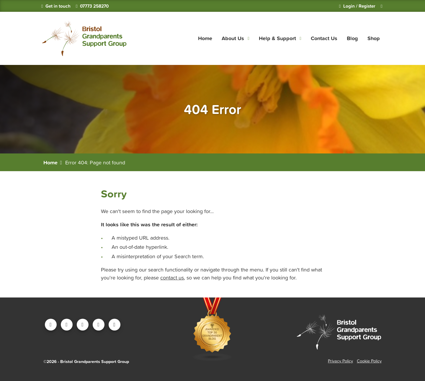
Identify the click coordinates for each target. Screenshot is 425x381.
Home (205, 38)
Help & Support (277, 38)
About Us (233, 38)
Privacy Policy (340, 361)
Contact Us (324, 38)
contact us (172, 278)
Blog (352, 38)
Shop (373, 38)
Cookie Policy (369, 361)
